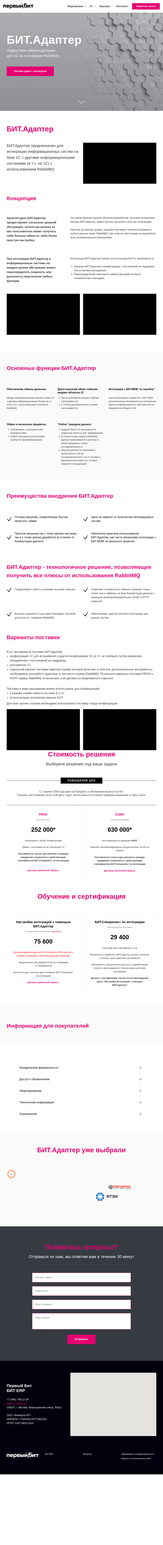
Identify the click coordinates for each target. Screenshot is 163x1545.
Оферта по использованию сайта (136, 1463)
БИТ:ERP (49, 1458)
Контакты (122, 6)
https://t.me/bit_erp (17, 1408)
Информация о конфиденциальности (137, 1458)
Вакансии (87, 1458)
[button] (146, 6)
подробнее (56, 932)
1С (92, 6)
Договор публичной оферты (43, 870)
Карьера (104, 6)
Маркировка (76, 6)
